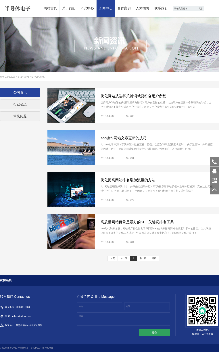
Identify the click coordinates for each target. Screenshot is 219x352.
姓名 (81, 306)
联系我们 (161, 8)
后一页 (143, 258)
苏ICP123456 (37, 348)
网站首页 (50, 8)
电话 (128, 306)
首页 (20, 76)
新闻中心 (105, 8)
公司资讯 (40, 76)
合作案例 (124, 8)
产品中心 (87, 8)
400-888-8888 (214, 162)
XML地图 (49, 348)
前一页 (123, 258)
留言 (81, 316)
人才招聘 (142, 8)
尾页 (154, 258)
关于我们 (68, 8)
